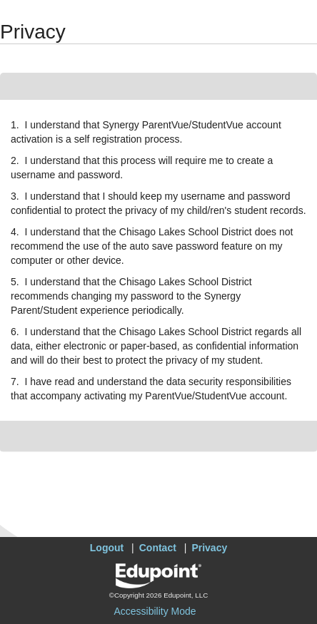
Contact (157, 547)
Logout (107, 547)
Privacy (209, 547)
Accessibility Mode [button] (155, 611)
